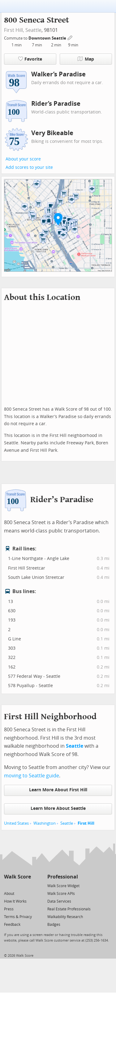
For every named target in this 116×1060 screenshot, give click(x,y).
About (9, 893)
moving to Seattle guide (31, 776)
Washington (44, 823)
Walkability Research (65, 917)
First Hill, (14, 30)
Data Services (59, 901)
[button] (58, 218)
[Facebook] (17, 885)
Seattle (33, 30)
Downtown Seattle (47, 38)
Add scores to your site (29, 167)
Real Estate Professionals (69, 909)
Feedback (12, 924)
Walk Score (17, 877)
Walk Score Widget (63, 886)
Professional (62, 877)
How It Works (15, 901)
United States (16, 823)
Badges (53, 924)
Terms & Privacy (18, 917)
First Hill (86, 823)
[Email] (26, 885)
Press (9, 909)
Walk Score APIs (61, 893)
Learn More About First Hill (58, 790)
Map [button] (86, 59)
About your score (23, 159)
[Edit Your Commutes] (70, 37)
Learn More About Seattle (58, 808)
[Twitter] (7, 885)
